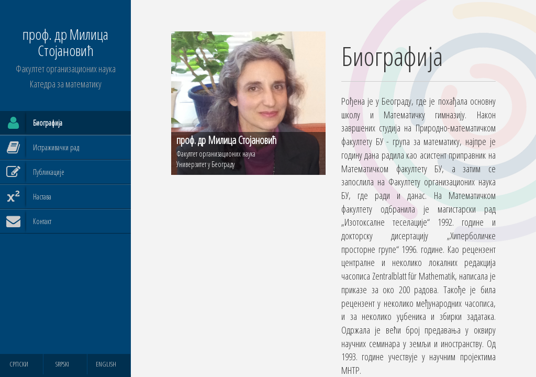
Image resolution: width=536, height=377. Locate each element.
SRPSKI (62, 364)
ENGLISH (106, 364)
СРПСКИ (18, 364)
